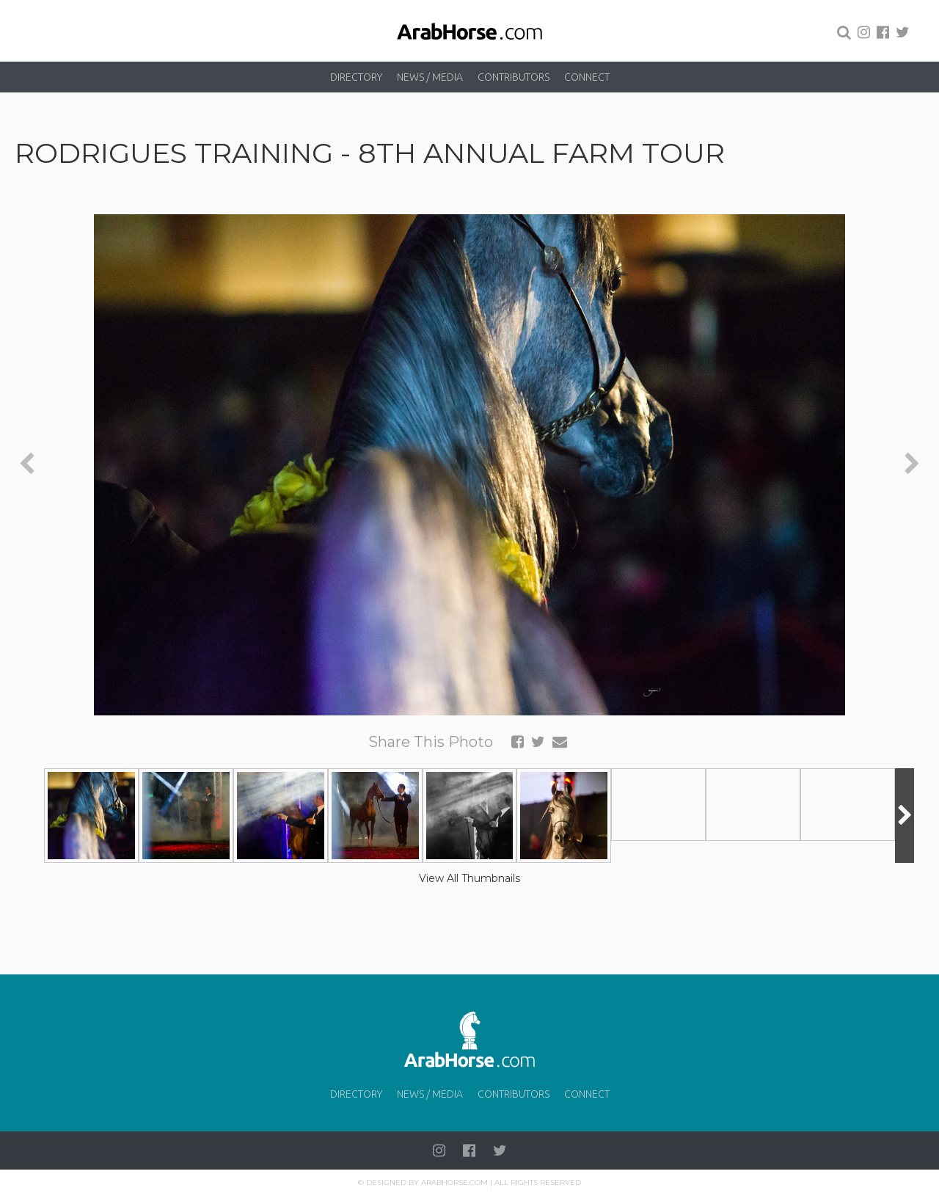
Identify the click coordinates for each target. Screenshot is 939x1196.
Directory (356, 77)
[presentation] (27, 464)
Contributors (513, 77)
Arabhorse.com (454, 1182)
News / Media (430, 77)
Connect (587, 77)
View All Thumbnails (469, 878)
